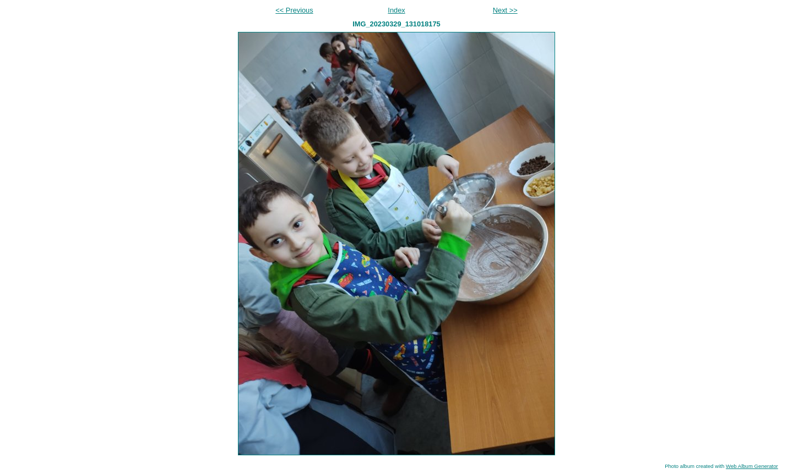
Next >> (505, 10)
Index (396, 10)
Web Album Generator (752, 466)
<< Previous (294, 10)
